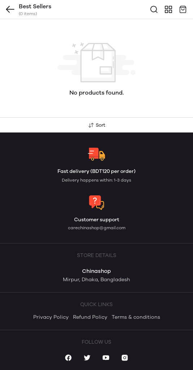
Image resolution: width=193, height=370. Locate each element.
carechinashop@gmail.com (96, 227)
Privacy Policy (51, 317)
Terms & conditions (136, 317)
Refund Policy (90, 317)
